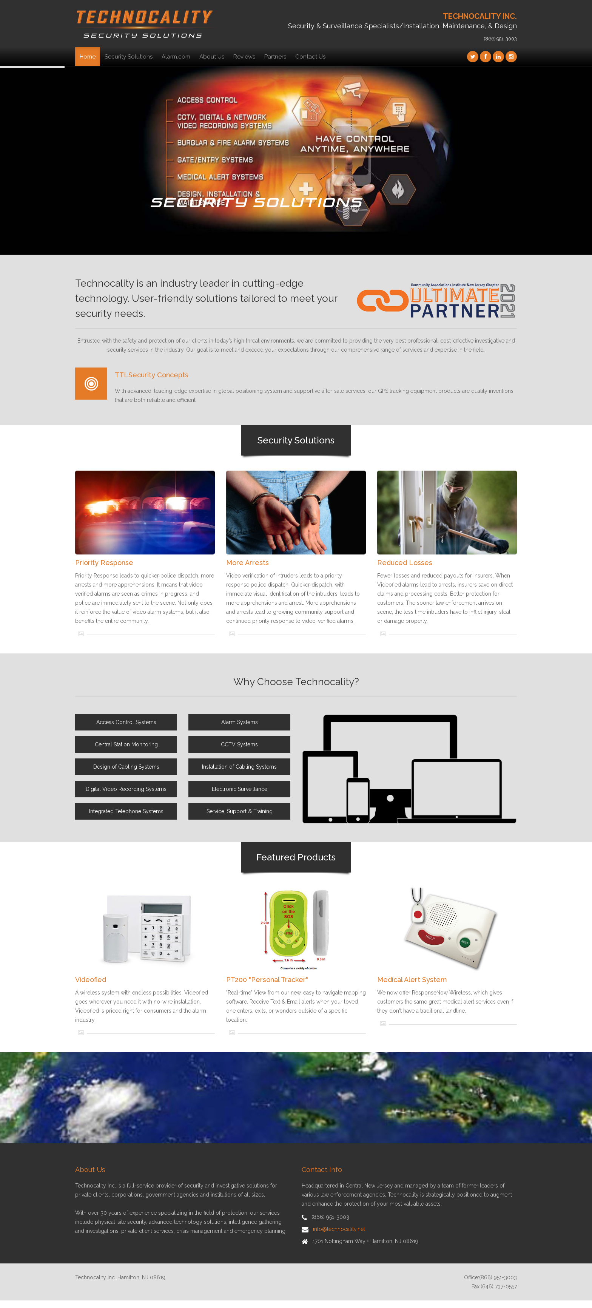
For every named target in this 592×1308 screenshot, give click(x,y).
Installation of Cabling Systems (239, 767)
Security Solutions (129, 56)
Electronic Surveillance (239, 789)
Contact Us (310, 56)
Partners (275, 56)
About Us (211, 56)
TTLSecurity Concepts (151, 375)
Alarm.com (176, 56)
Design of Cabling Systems (126, 767)
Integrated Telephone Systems (126, 811)
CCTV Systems (239, 744)
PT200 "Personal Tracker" (267, 980)
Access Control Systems (126, 722)
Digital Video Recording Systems (126, 789)
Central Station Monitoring (126, 744)
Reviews (244, 56)
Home (88, 56)
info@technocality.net (339, 1229)
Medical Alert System (412, 980)
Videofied (90, 980)
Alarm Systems (239, 722)
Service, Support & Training (240, 811)
